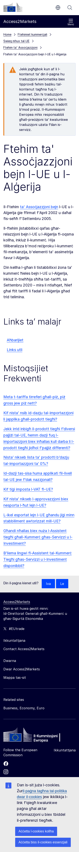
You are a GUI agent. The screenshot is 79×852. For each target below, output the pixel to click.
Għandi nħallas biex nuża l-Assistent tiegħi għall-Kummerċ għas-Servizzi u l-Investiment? (37, 537)
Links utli (14, 349)
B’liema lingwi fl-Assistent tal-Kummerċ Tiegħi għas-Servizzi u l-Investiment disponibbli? (37, 559)
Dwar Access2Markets (21, 669)
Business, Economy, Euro (23, 708)
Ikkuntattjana (65, 750)
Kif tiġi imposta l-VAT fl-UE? (28, 489)
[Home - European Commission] (33, 736)
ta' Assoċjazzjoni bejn (39, 207)
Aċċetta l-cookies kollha (36, 831)
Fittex (69, 7)
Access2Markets (16, 602)
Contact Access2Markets (23, 649)
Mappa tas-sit (14, 677)
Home (7, 34)
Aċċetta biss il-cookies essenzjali (43, 842)
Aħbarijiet (15, 340)
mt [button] (57, 7)
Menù (71, 22)
